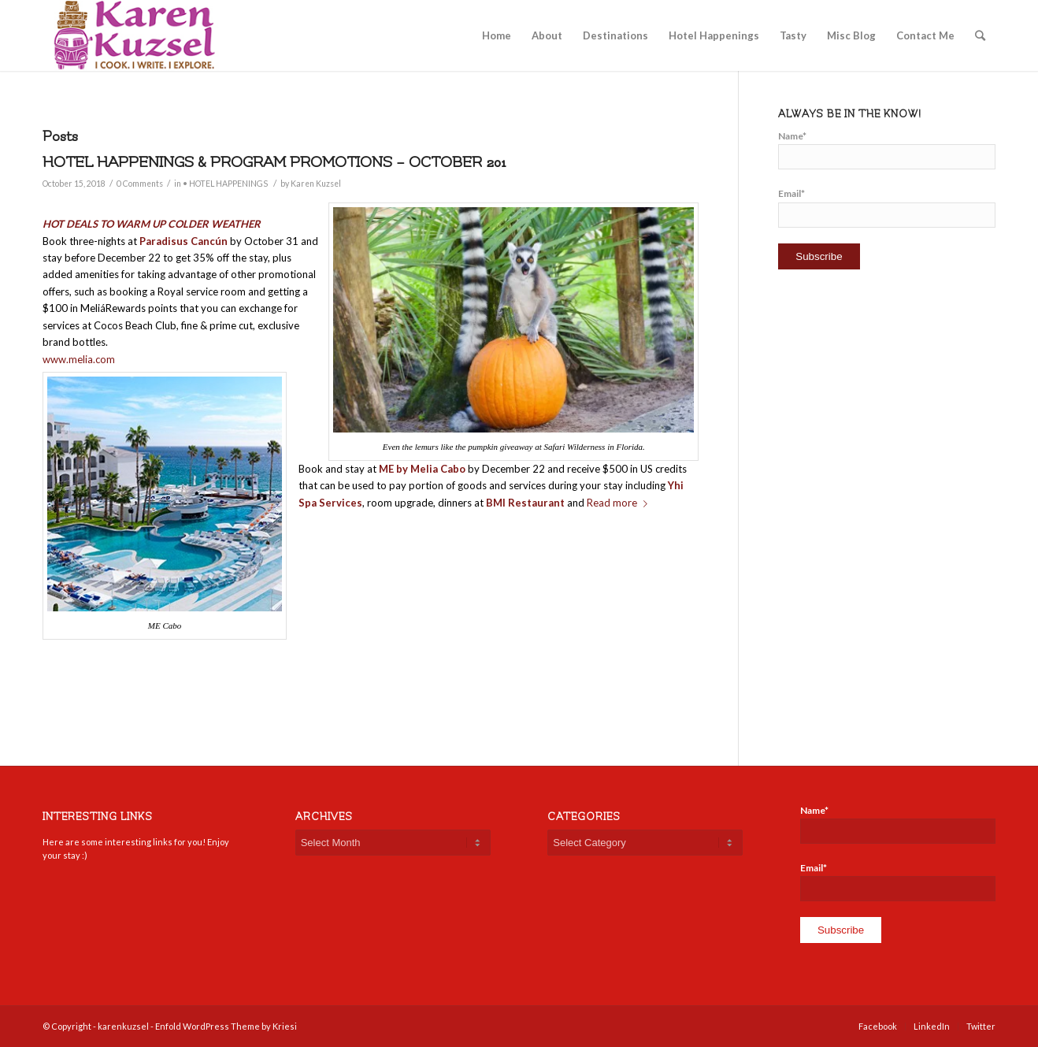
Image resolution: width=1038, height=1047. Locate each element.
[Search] (980, 35)
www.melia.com (79, 359)
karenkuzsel (123, 1026)
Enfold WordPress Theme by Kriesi (226, 1026)
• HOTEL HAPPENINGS (225, 183)
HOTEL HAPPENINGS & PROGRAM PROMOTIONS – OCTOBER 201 (274, 162)
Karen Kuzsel (316, 183)
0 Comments (140, 183)
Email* (886, 207)
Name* (886, 149)
